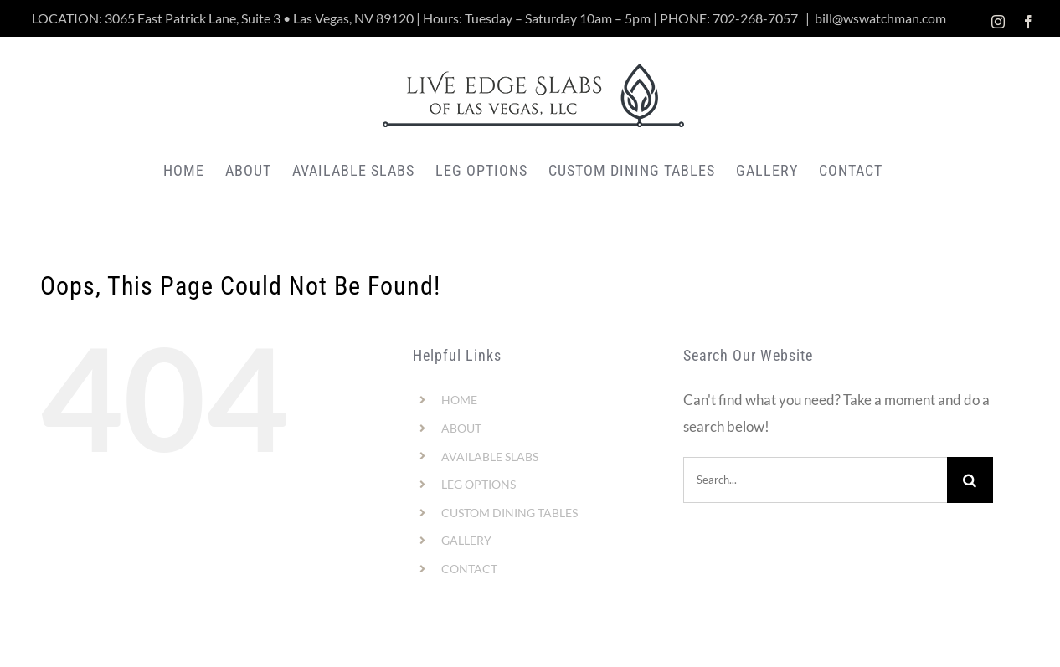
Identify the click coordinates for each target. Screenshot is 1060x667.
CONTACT (469, 569)
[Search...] (815, 480)
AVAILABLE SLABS (489, 456)
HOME (459, 400)
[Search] (970, 480)
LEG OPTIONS (478, 484)
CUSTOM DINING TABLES (509, 512)
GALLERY (466, 540)
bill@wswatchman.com (880, 18)
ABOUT (461, 428)
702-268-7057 (755, 18)
